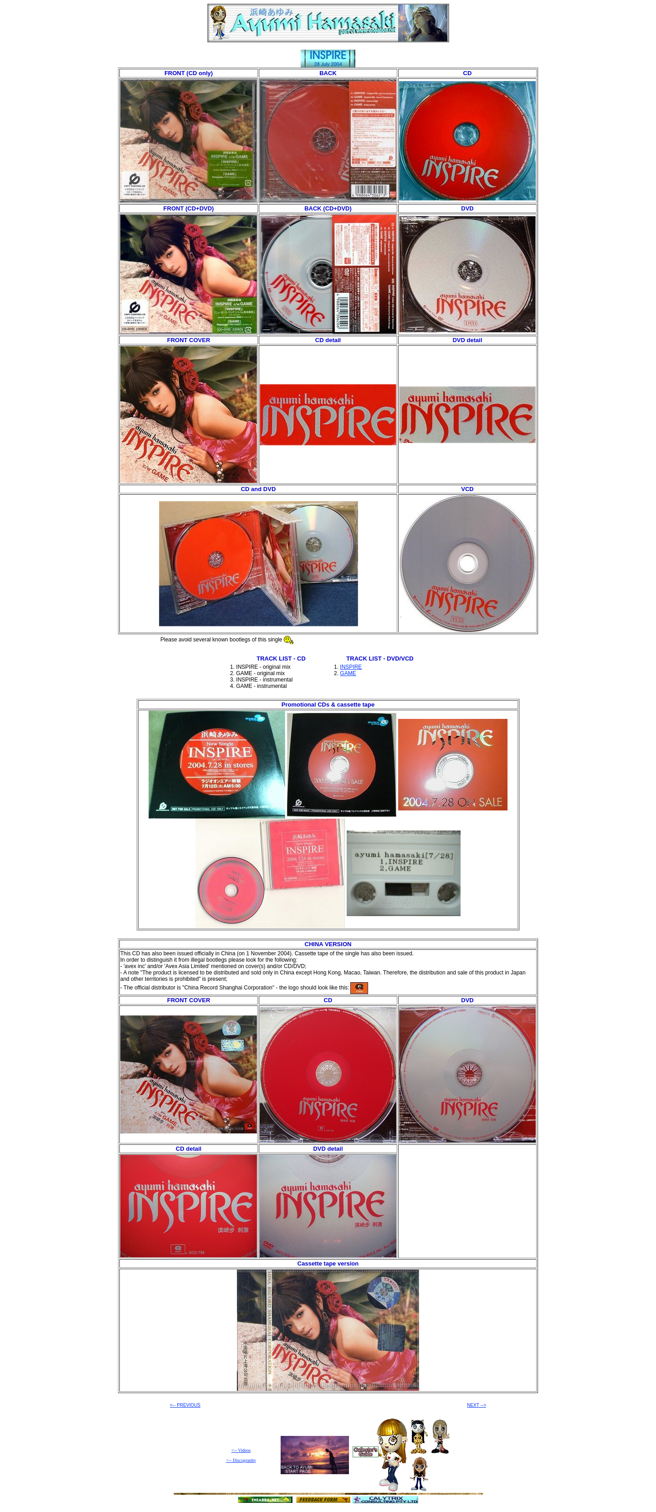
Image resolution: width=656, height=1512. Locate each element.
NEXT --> (476, 1405)
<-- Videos (241, 1450)
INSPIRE (351, 667)
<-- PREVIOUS (185, 1405)
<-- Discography (241, 1460)
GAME (348, 673)
